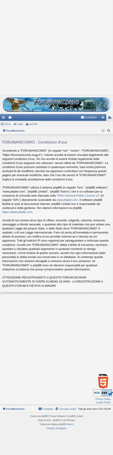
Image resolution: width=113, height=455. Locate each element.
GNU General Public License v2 (78, 195)
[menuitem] (89, 117)
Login (20, 124)
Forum (11, 118)
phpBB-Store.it (66, 424)
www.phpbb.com (67, 200)
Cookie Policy (103, 402)
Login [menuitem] (104, 118)
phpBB (44, 416)
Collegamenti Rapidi (4, 118)
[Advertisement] (55, 47)
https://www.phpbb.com (17, 212)
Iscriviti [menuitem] (110, 118)
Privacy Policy (103, 399)
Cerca (7, 124)
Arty (49, 420)
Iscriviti (33, 124)
